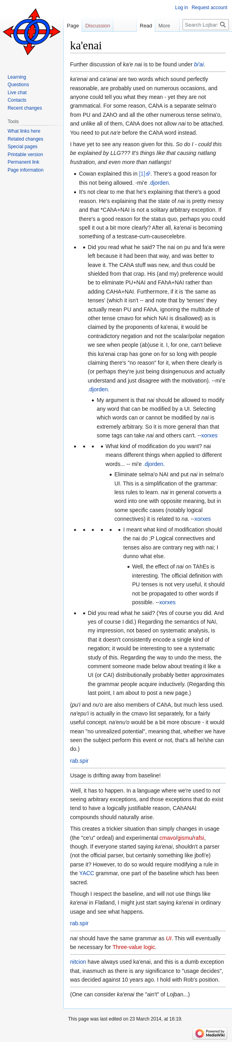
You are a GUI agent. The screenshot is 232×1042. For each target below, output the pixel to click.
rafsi (199, 838)
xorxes (209, 435)
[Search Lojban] (206, 24)
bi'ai (198, 64)
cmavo (168, 838)
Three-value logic (133, 947)
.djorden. (159, 183)
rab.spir (79, 761)
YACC (86, 873)
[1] (142, 173)
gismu (184, 838)
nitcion (78, 962)
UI (168, 938)
